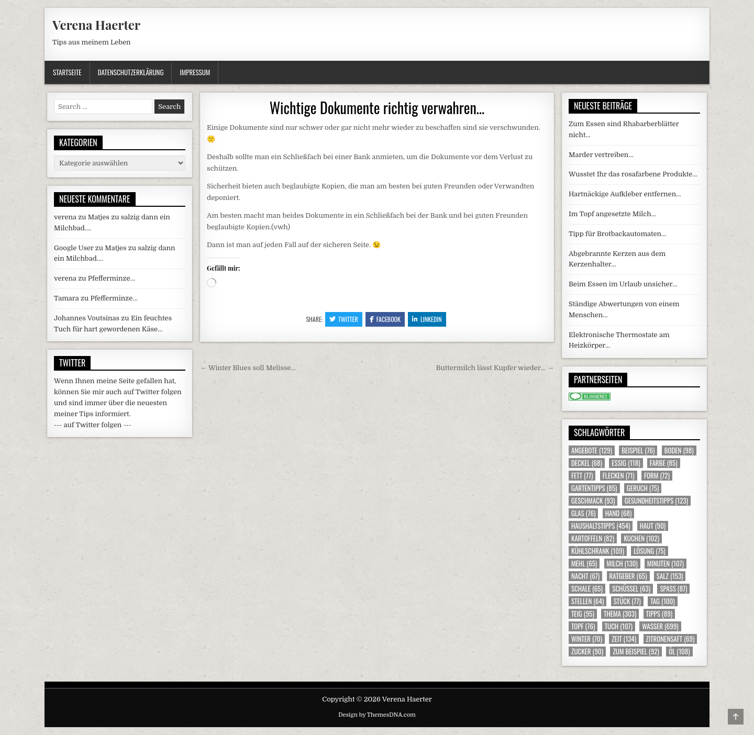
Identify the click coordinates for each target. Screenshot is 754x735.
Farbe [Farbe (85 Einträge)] (664, 463)
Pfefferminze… (111, 278)
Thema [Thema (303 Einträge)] (620, 614)
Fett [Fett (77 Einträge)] (582, 476)
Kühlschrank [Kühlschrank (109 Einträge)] (597, 551)
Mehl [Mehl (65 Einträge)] (584, 564)
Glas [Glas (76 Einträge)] (583, 513)
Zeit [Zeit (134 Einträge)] (624, 639)
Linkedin (427, 319)
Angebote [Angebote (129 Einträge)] (591, 450)
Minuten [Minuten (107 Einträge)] (665, 564)
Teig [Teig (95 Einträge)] (582, 614)
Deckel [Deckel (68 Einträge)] (586, 463)
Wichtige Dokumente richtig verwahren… (377, 107)
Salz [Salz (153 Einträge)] (670, 576)
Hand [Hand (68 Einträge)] (618, 513)
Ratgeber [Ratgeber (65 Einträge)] (628, 576)
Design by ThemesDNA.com (377, 714)
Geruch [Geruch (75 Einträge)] (643, 488)
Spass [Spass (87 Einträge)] (673, 589)
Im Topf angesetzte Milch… (612, 214)
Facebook (385, 319)
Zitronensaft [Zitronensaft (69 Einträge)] (670, 639)
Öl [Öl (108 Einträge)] (679, 651)
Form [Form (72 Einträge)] (657, 476)
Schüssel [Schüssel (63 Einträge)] (631, 589)
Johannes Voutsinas (86, 318)
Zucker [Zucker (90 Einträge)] (587, 651)
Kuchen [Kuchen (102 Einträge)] (641, 538)
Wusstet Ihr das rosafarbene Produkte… (633, 174)
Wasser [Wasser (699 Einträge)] (660, 626)
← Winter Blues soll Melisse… (248, 368)
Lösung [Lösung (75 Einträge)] (650, 551)
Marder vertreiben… (601, 155)
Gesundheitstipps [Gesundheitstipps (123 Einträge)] (656, 501)
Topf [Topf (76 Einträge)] (583, 626)
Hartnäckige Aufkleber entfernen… (625, 194)
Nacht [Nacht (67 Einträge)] (585, 576)
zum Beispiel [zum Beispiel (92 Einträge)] (636, 651)
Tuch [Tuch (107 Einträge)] (619, 626)
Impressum (195, 72)
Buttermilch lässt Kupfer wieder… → (495, 368)
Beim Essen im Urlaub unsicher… (623, 284)
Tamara (66, 298)
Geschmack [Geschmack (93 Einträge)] (593, 501)
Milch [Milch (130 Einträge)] (622, 564)
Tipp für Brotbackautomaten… (617, 234)
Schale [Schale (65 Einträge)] (587, 589)
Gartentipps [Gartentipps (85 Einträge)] (594, 488)
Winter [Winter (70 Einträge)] (586, 639)
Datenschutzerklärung (131, 72)
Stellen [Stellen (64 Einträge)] (587, 601)
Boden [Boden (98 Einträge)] (679, 450)
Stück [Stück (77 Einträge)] (627, 601)
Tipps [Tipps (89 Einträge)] (659, 614)
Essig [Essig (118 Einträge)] (626, 463)
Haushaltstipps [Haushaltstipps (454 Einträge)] (600, 526)
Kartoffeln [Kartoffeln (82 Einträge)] (592, 538)
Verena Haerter (96, 24)
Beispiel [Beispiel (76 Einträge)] (638, 450)
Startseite (67, 72)
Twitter (343, 319)
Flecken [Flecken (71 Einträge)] (619, 476)
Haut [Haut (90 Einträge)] (653, 526)
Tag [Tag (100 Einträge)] (662, 601)
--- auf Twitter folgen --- (92, 425)
